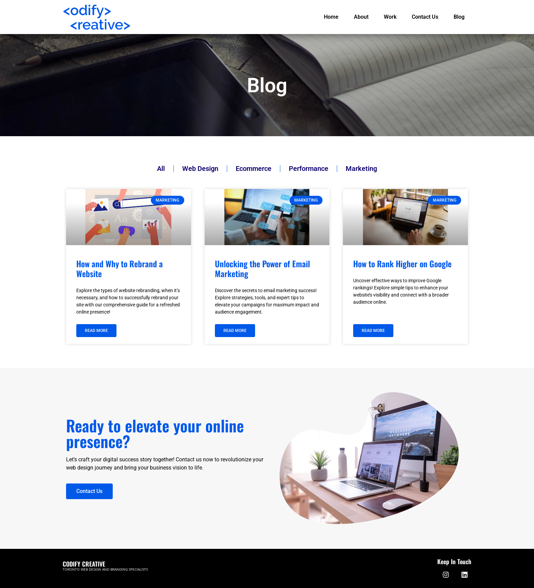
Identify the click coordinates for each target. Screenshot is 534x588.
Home (331, 17)
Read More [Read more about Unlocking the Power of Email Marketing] (235, 330)
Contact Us (425, 17)
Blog (459, 17)
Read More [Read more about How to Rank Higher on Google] (373, 330)
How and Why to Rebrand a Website (119, 268)
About (361, 17)
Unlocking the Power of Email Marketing (262, 268)
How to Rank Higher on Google (402, 263)
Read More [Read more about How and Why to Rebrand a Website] (96, 330)
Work (390, 17)
